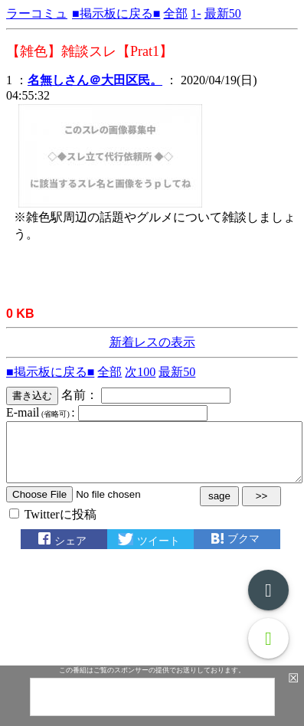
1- (196, 13)
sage (219, 507)
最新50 (222, 13)
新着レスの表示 (152, 341)
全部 (175, 13)
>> (262, 507)
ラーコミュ (36, 13)
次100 (140, 371)
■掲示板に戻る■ (116, 13)
